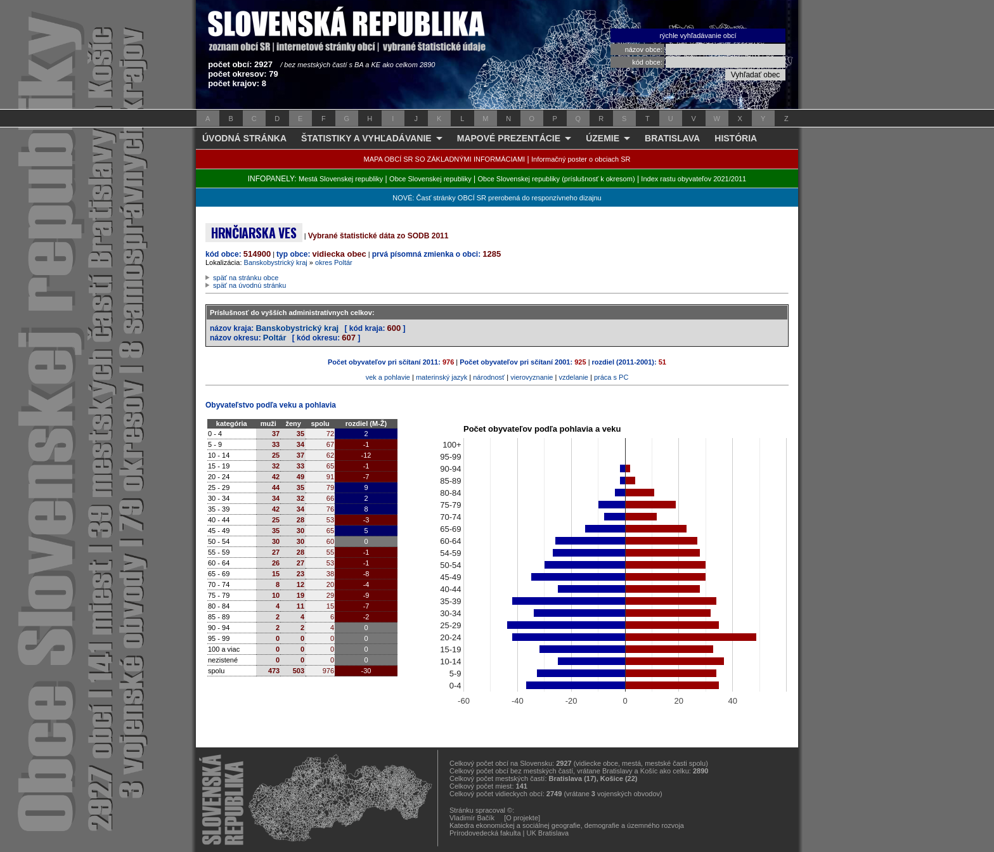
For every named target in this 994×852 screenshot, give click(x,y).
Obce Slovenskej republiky (430, 179)
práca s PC (611, 377)
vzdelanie (573, 377)
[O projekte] (522, 818)
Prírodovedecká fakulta (485, 833)
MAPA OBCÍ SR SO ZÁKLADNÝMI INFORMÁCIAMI (445, 159)
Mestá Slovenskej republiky (341, 179)
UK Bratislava (548, 833)
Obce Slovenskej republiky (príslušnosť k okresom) (556, 179)
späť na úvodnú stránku (249, 285)
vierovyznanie (531, 377)
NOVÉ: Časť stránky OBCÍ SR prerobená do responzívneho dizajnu (496, 198)
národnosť (489, 377)
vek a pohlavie (388, 377)
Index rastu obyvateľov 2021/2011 (693, 179)
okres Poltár (333, 262)
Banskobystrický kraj (275, 262)
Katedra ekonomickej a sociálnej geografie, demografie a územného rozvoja (566, 825)
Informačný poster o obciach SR (581, 159)
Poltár (275, 337)
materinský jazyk (441, 377)
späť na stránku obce (245, 277)
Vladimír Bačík (471, 818)
